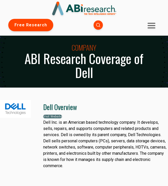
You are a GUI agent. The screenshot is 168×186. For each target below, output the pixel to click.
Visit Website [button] (52, 116)
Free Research (30, 24)
